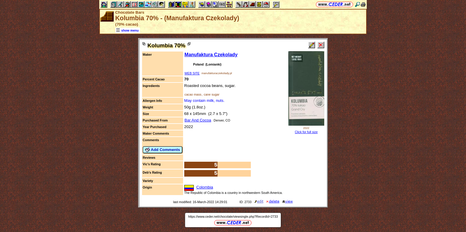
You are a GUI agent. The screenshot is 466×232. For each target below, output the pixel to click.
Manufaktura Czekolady (211, 54)
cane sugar (212, 94)
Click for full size (306, 132)
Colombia (204, 187)
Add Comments (162, 149)
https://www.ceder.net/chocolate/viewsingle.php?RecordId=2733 (233, 216)
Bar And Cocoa (198, 120)
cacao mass (193, 94)
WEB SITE (192, 73)
